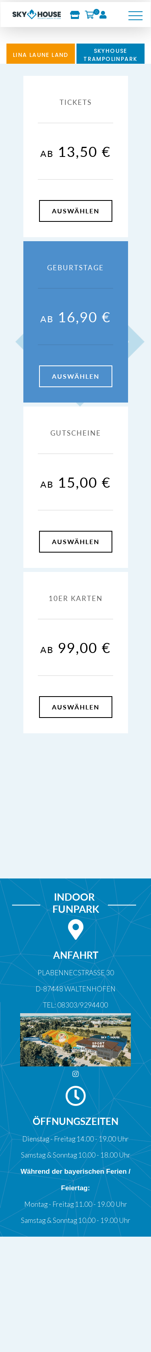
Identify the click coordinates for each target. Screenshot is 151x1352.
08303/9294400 (82, 1005)
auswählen (75, 211)
